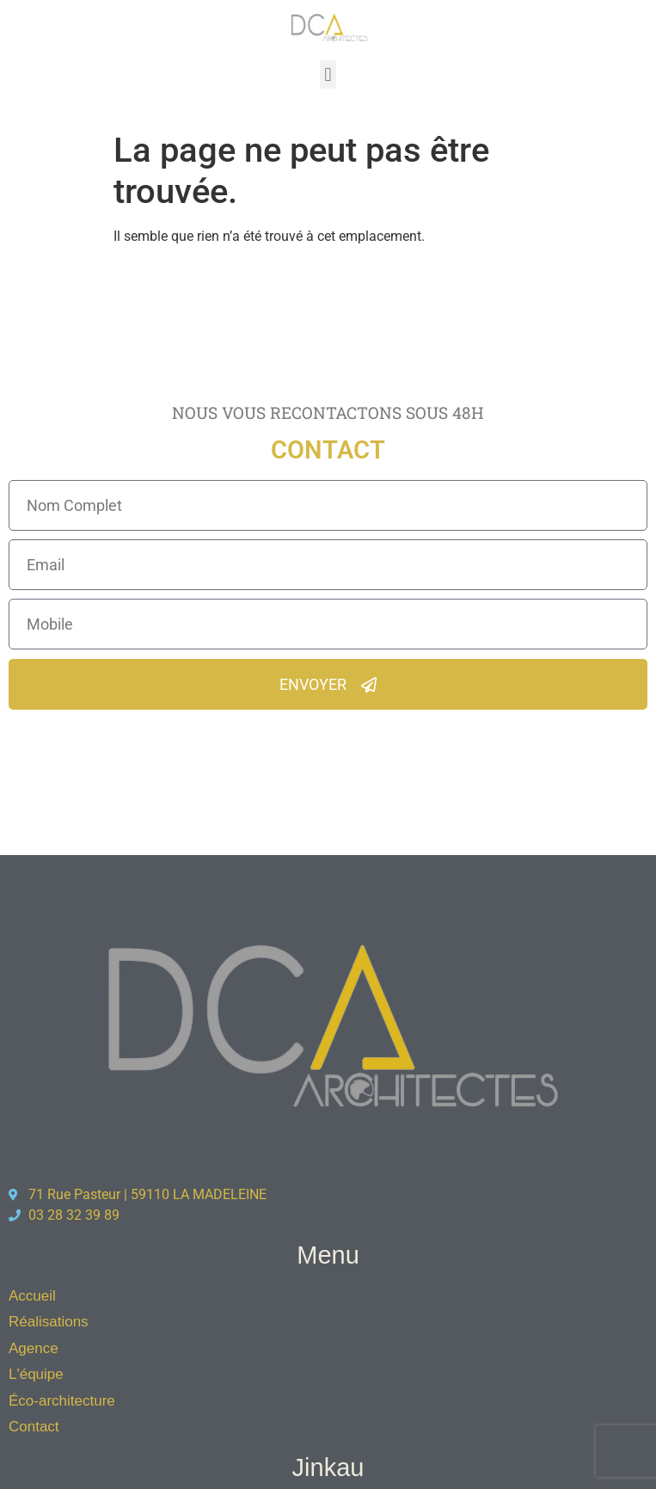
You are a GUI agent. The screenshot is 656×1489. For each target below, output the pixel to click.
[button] (328, 74)
